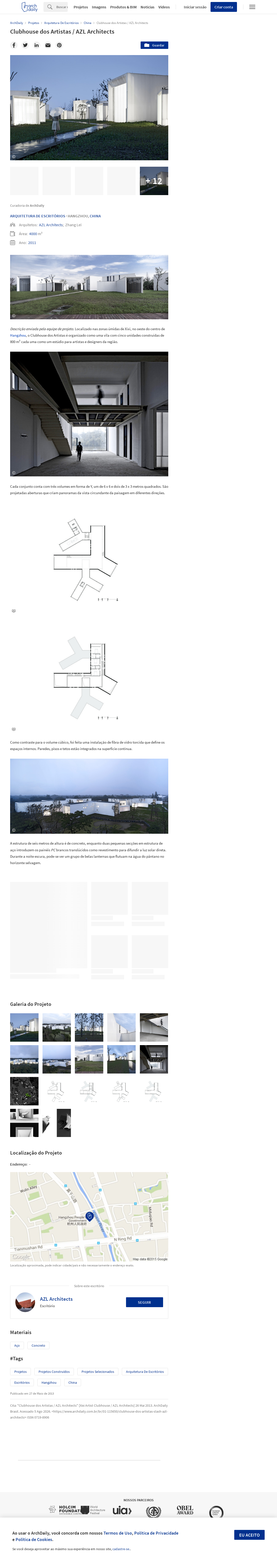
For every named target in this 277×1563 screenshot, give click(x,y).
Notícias (147, 7)
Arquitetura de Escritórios (145, 1371)
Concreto (38, 1345)
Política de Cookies (34, 1539)
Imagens (99, 7)
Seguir (144, 1302)
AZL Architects (51, 224)
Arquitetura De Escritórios (37, 215)
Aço (17, 1345)
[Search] (62, 7)
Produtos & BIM (123, 7)
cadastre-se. (121, 1549)
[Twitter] (25, 45)
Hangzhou (18, 335)
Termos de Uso (118, 1533)
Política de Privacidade (156, 1533)
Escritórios (22, 1382)
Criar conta (223, 6)
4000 (33, 233)
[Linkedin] (36, 45)
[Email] (48, 45)
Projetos (81, 7)
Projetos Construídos (54, 1371)
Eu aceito (249, 1535)
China (95, 215)
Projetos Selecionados (98, 1371)
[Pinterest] (59, 45)
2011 (32, 242)
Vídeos (164, 7)
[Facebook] (14, 45)
